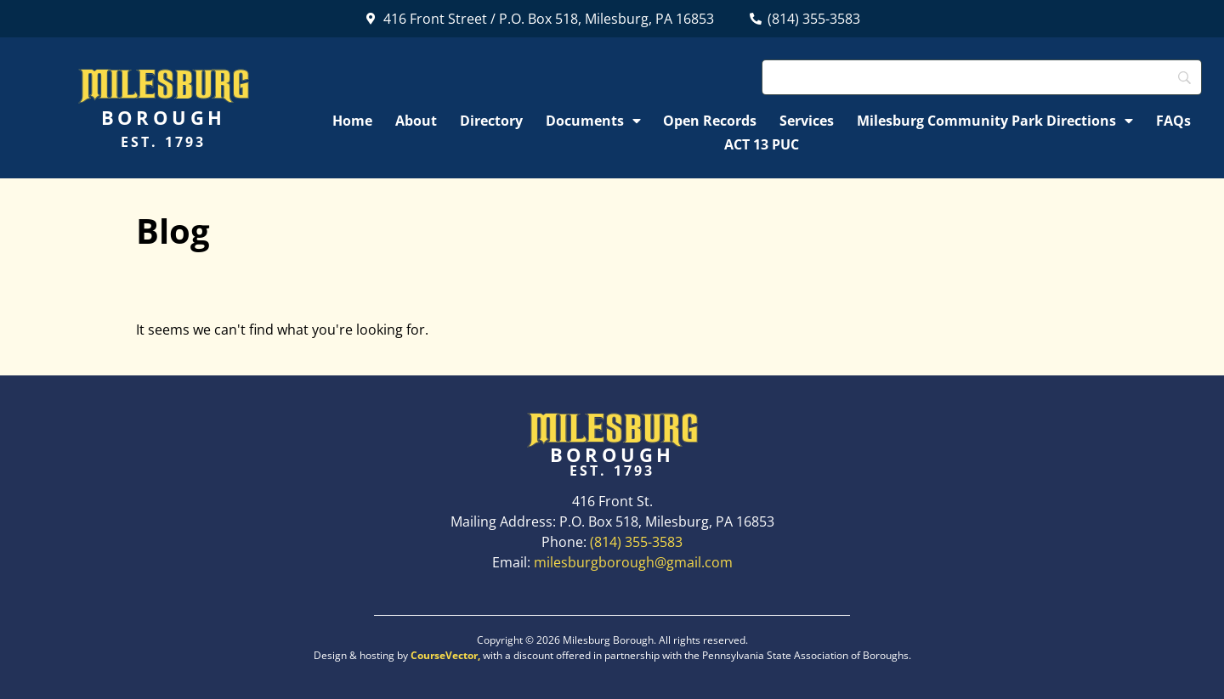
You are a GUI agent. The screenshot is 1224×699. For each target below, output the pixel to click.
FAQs (1173, 120)
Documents (593, 120)
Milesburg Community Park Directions (995, 120)
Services (806, 120)
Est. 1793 (164, 141)
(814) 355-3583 (636, 542)
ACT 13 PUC (761, 144)
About (416, 120)
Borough (163, 117)
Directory (491, 120)
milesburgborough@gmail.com (633, 562)
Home (352, 120)
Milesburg (163, 84)
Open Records (709, 120)
